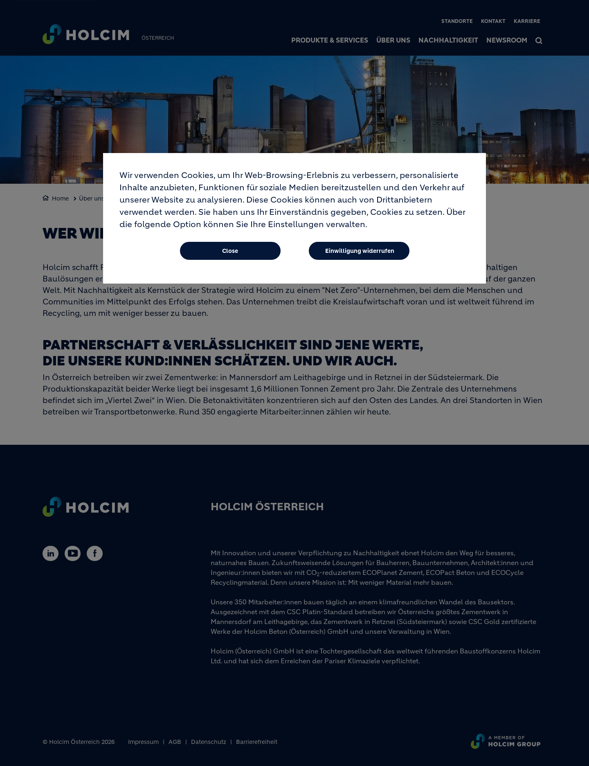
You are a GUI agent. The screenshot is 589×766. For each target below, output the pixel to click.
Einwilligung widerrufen (359, 251)
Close (230, 251)
